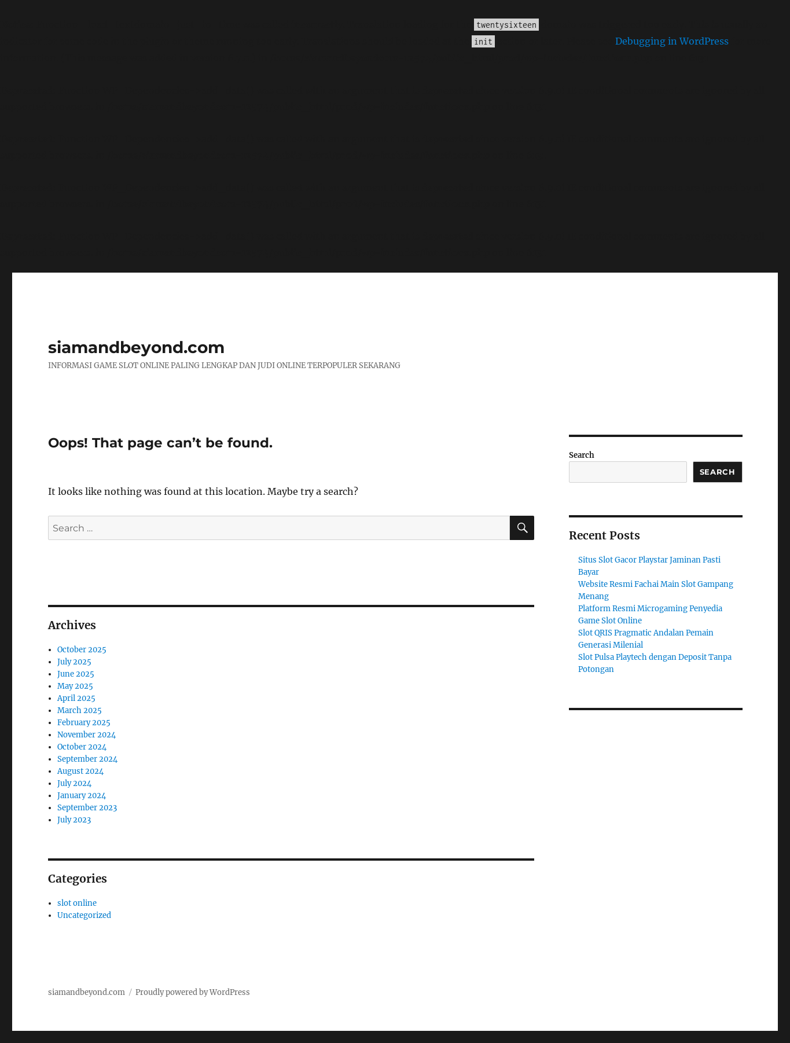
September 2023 (87, 808)
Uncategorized (84, 915)
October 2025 (81, 650)
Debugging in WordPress (672, 41)
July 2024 (74, 783)
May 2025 (75, 686)
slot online (77, 903)
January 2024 (81, 795)
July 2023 (74, 820)
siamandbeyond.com (136, 347)
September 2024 (87, 759)
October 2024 (81, 747)
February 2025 (84, 723)
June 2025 (75, 674)
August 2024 (80, 771)
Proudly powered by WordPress (192, 992)
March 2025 (79, 710)
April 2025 (76, 698)
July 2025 (74, 662)
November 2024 (86, 735)
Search (581, 455)
